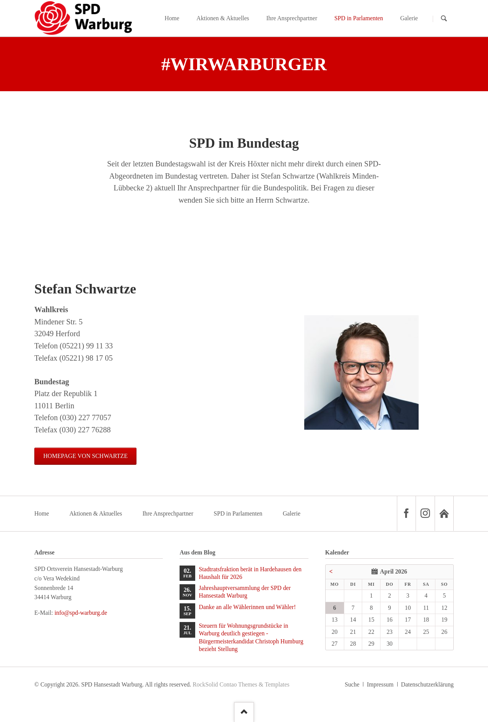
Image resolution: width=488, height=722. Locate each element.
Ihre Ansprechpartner (168, 513)
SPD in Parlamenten (238, 513)
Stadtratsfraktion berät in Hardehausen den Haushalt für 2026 (250, 573)
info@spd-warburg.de (81, 612)
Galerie (291, 513)
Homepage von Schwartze (85, 456)
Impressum (380, 684)
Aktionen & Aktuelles (95, 513)
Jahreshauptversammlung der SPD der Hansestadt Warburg (245, 592)
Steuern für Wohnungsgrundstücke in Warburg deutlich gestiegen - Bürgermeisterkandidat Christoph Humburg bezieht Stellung (251, 637)
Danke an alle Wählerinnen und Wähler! (247, 607)
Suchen (444, 18)
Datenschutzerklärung (427, 684)
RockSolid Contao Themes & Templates (241, 684)
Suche (352, 684)
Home (41, 513)
